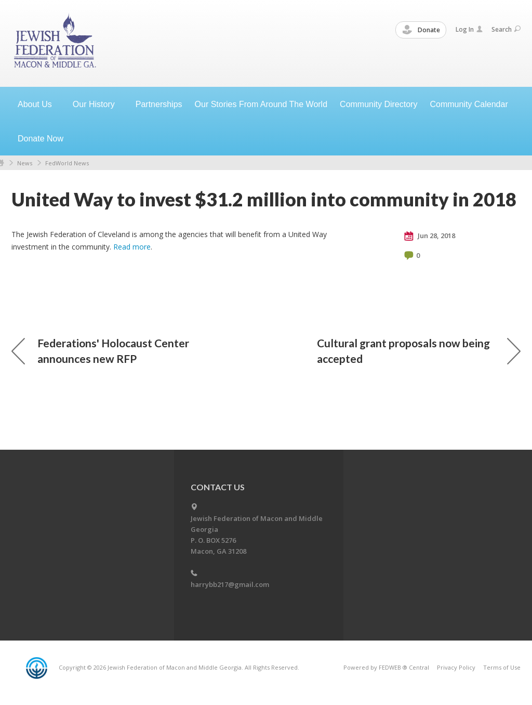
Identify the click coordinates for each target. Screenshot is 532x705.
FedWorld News (67, 163)
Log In (469, 29)
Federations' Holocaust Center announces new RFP (100, 350)
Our (98, 104)
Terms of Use (502, 667)
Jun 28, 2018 (429, 236)
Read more (132, 247)
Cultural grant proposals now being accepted (419, 350)
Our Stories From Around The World (261, 104)
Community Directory (378, 104)
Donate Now (40, 138)
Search (506, 29)
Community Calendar (469, 104)
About (39, 104)
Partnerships (159, 104)
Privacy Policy (456, 667)
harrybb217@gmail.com (230, 584)
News (24, 163)
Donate (421, 30)
